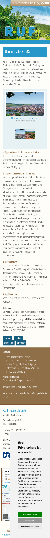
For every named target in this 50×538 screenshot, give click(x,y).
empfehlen (8, 343)
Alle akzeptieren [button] (30, 514)
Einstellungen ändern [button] (30, 527)
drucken (7, 338)
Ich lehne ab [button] (30, 520)
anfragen (21, 343)
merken (18, 338)
